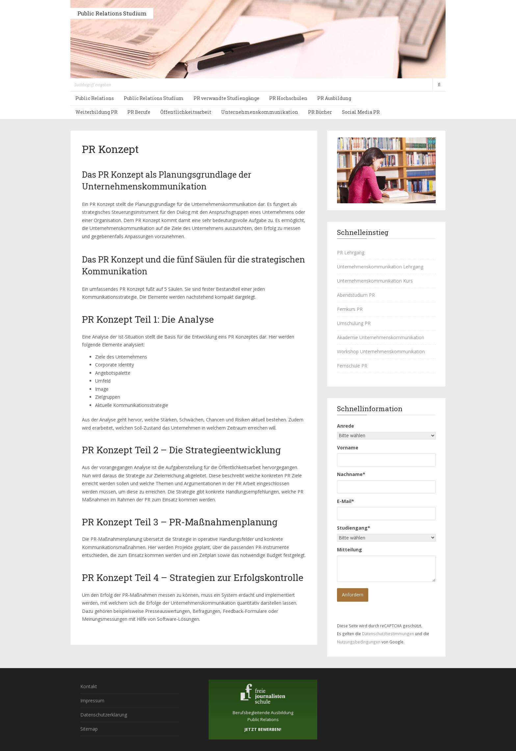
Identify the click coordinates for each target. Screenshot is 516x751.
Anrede (345, 426)
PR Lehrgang (350, 252)
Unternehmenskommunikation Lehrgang (380, 266)
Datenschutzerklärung (103, 715)
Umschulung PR (354, 323)
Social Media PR (361, 112)
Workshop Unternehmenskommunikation (381, 351)
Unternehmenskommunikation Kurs (375, 281)
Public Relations (94, 98)
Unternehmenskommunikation (259, 112)
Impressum (92, 700)
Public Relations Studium (111, 13)
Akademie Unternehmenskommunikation (380, 337)
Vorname (347, 447)
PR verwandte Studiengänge (226, 98)
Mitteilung (349, 549)
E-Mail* (345, 501)
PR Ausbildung (334, 98)
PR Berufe (138, 112)
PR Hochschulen (288, 98)
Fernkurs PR (350, 309)
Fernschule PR (352, 366)
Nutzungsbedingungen (358, 641)
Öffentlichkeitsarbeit (185, 112)
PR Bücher (320, 112)
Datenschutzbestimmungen (388, 633)
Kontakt (88, 686)
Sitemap (89, 729)
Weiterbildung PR (96, 112)
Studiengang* (353, 528)
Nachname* (351, 474)
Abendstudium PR (356, 295)
